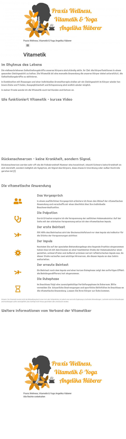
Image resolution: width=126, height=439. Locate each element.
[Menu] (27, 45)
